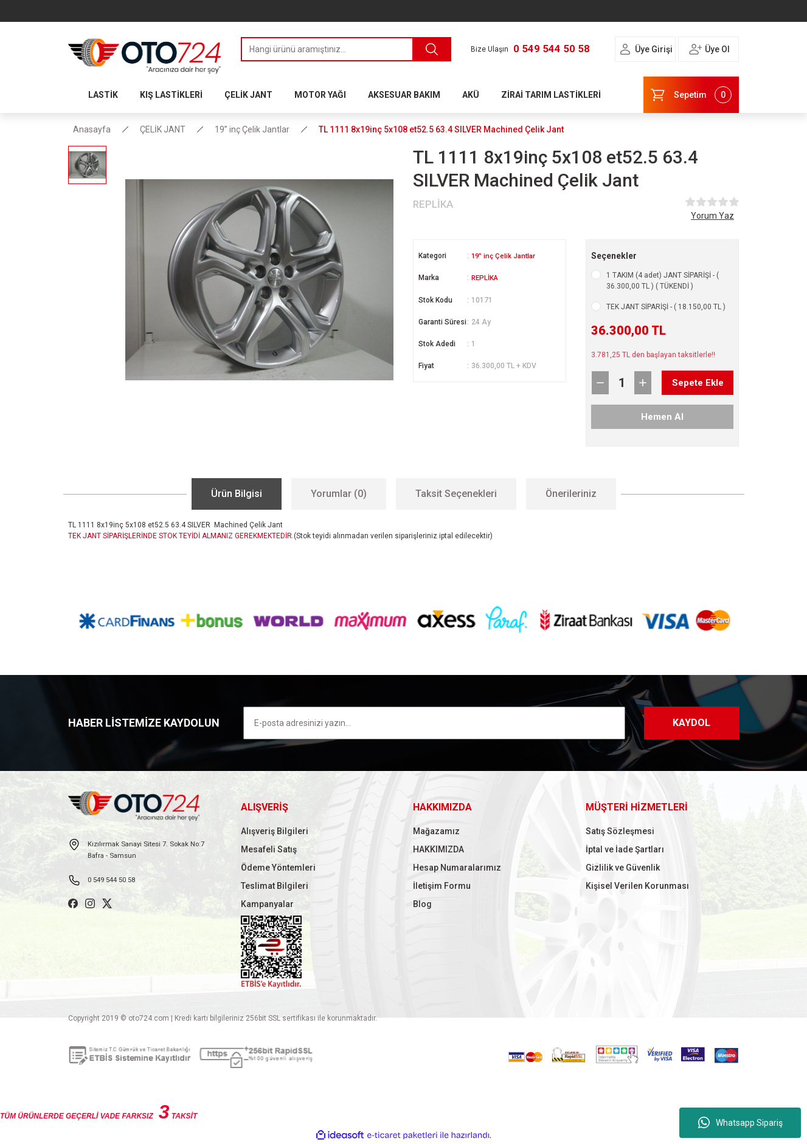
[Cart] (691, 95)
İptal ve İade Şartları (625, 849)
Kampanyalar (267, 904)
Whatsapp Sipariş (740, 1122)
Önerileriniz (571, 493)
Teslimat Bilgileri (274, 886)
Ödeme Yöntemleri (278, 867)
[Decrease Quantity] (600, 382)
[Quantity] (621, 382)
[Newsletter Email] (434, 723)
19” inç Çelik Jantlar (505, 256)
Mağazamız (436, 831)
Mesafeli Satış (269, 849)
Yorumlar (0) (339, 493)
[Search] (346, 49)
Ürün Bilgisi (236, 493)
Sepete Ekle (687, 383)
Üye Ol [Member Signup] (717, 49)
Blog (422, 904)
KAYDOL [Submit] (691, 722)
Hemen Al (662, 416)
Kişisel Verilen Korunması (637, 886)
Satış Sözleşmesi (620, 831)
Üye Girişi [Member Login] (654, 49)
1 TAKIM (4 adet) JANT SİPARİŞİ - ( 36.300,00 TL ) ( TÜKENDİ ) (662, 280)
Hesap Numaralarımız (457, 867)
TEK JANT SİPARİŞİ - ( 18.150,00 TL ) (666, 307)
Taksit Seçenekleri (456, 493)
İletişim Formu (442, 886)
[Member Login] (625, 49)
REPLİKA (485, 277)
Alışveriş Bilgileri (274, 831)
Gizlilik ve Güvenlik (623, 867)
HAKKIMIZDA (438, 849)
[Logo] (144, 53)
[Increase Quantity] (642, 382)
